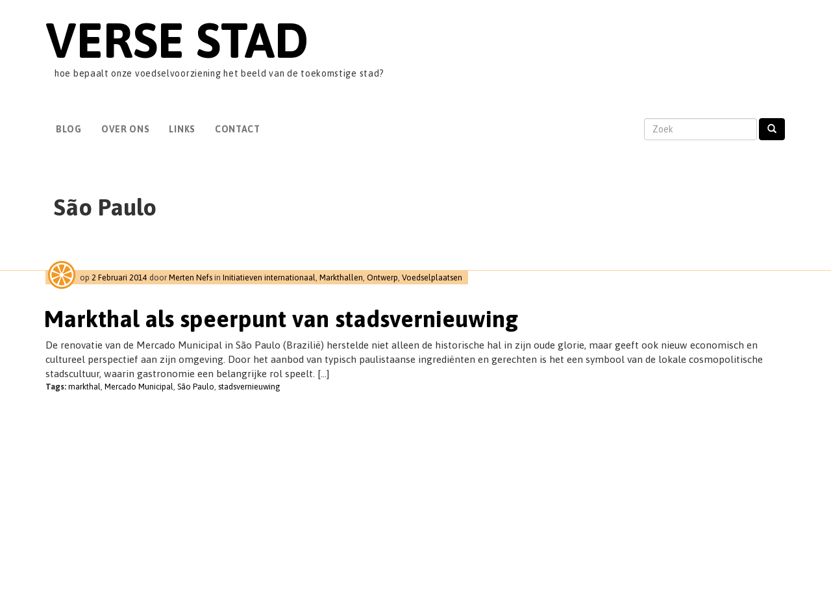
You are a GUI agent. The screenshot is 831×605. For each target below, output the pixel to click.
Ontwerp (382, 277)
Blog (69, 129)
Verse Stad (176, 40)
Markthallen (341, 277)
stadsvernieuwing (249, 386)
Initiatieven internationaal (269, 277)
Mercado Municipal (139, 386)
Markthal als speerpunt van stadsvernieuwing (281, 318)
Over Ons (125, 129)
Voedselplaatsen (432, 277)
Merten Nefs (190, 277)
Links (182, 129)
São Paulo (195, 386)
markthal (84, 386)
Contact (237, 129)
